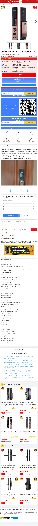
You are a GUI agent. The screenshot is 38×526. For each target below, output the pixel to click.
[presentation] (36, 22)
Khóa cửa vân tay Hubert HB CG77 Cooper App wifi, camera (28, 432)
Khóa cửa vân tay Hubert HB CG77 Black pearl (8, 432)
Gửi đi (34, 229)
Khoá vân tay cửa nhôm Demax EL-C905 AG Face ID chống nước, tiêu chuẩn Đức (9, 494)
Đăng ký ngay (30, 93)
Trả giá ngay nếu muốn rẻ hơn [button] (19, 85)
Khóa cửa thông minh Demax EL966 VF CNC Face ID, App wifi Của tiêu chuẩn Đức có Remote (28, 494)
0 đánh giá (15, 200)
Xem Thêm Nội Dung (19, 191)
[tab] (19, 85)
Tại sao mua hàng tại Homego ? (9, 128)
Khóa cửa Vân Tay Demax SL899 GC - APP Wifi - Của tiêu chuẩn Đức (28, 404)
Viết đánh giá (11, 215)
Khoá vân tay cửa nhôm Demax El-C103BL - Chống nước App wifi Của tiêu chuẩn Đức (9, 465)
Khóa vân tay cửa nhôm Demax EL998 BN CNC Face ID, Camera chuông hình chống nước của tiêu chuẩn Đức (28, 465)
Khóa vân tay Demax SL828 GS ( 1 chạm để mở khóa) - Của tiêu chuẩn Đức (9, 404)
